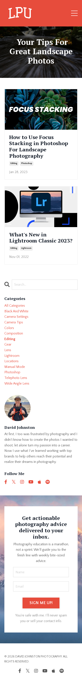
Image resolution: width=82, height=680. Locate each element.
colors (9, 328)
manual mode (14, 367)
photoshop (26, 163)
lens (7, 350)
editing (13, 163)
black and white (16, 311)
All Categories (14, 306)
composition (13, 333)
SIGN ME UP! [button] (41, 603)
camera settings (16, 317)
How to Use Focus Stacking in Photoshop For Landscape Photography (38, 146)
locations (11, 361)
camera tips (13, 322)
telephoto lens (15, 378)
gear (7, 344)
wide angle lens (16, 383)
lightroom (26, 248)
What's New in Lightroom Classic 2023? (40, 237)
